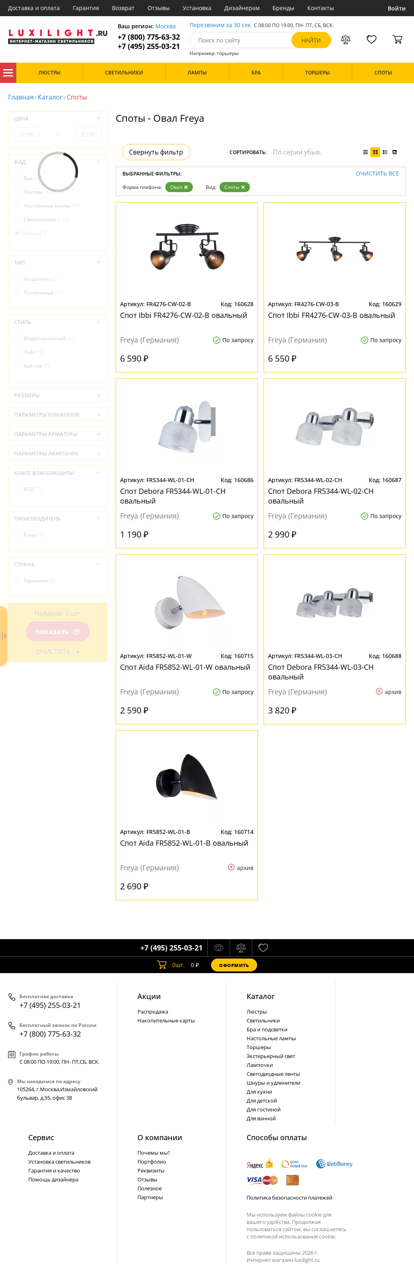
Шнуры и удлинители (273, 1082)
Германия (39, 580)
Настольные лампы (52, 205)
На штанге (40, 278)
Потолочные (42, 292)
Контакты (320, 8)
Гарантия (86, 8)
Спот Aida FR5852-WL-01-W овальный (185, 667)
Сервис (41, 1137)
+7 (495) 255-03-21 (149, 46)
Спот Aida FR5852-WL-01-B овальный (184, 843)
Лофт (33, 352)
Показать (58, 632)
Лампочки (260, 1065)
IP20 (32, 489)
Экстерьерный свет (271, 1056)
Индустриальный (48, 338)
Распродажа (152, 1011)
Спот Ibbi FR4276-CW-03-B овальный (331, 315)
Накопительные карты (166, 1020)
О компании (159, 1137)
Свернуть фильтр (156, 152)
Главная (21, 97)
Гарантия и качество (54, 1170)
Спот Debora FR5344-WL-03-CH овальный (321, 672)
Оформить (234, 965)
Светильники (46, 219)
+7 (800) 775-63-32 (149, 37)
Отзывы (159, 8)
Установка (197, 8)
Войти (397, 8)
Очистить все (377, 173)
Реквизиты (151, 1170)
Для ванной (261, 1118)
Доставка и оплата (34, 8)
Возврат (123, 8)
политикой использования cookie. (293, 1236)
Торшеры (259, 1047)
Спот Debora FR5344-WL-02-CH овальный (321, 496)
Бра (33, 178)
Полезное (149, 1188)
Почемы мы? (153, 1152)
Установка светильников (59, 1161)
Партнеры (150, 1197)
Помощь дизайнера (53, 1179)
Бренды (283, 8)
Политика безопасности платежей (289, 1197)
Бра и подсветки (267, 1029)
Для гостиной (264, 1109)
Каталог (8, 73)
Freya (34, 534)
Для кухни (259, 1091)
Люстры (39, 191)
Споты (234, 187)
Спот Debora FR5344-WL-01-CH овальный (173, 496)
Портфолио (151, 1161)
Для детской (262, 1100)
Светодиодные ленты (273, 1073)
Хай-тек (36, 365)
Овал (179, 187)
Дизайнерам (242, 8)
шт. (171, 965)
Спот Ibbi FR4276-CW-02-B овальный (183, 315)
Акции (149, 996)
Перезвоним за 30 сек (220, 25)
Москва (165, 26)
